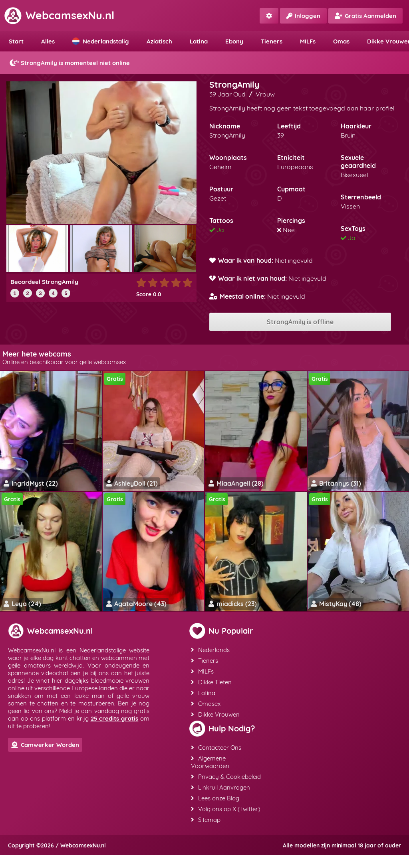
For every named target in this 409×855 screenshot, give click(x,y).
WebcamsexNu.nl (59, 15)
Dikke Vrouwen (215, 714)
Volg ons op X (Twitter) (225, 809)
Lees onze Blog (215, 798)
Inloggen (303, 16)
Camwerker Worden (45, 745)
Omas (341, 41)
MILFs (308, 41)
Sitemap (205, 819)
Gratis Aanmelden (365, 16)
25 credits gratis (115, 718)
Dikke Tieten (211, 682)
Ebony (234, 41)
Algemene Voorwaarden (210, 762)
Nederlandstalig (100, 41)
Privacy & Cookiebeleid (226, 776)
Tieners (271, 41)
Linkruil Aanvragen (220, 787)
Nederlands (210, 650)
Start (16, 41)
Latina (199, 41)
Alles (48, 41)
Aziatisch (159, 41)
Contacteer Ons (216, 747)
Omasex (205, 703)
